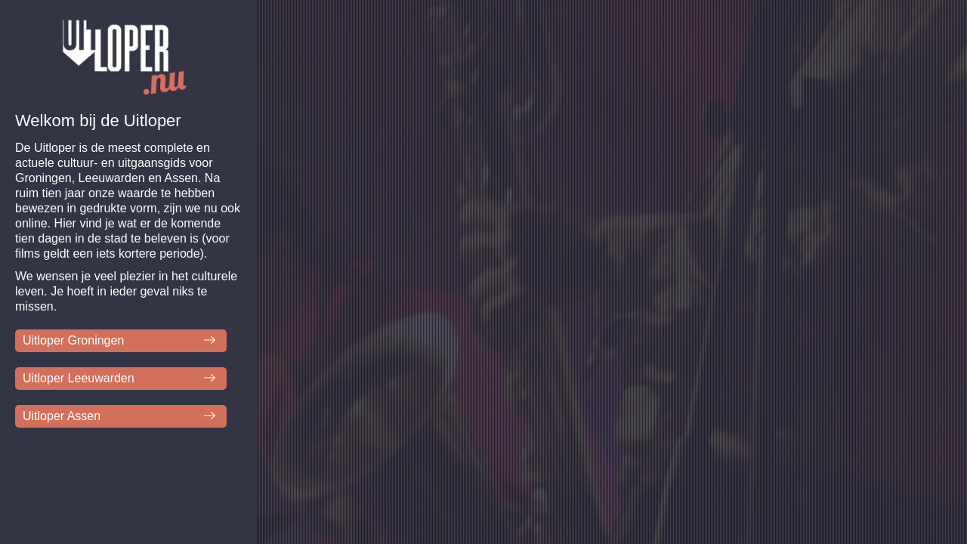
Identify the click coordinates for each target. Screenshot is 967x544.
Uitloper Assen (61, 416)
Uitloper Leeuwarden (78, 378)
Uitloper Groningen (73, 340)
